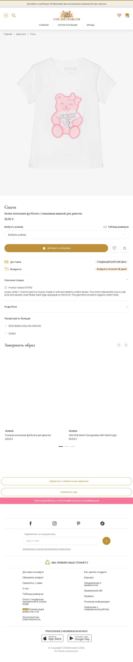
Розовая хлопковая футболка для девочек (28, 435)
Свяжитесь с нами (32, 583)
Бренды (90, 25)
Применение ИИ (93, 590)
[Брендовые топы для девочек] (22, 325)
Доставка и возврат (33, 572)
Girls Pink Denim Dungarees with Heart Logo (93, 435)
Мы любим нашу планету (66, 562)
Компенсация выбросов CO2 (33, 610)
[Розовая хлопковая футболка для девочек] (34, 388)
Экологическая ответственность (32, 618)
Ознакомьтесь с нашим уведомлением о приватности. (47, 549)
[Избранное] (119, 15)
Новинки (44, 25)
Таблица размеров (33, 593)
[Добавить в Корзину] (56, 248)
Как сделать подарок (95, 572)
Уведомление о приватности (92, 584)
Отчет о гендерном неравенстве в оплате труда (34, 601)
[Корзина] (127, 15)
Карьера (88, 577)
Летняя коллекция (67, 25)
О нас (26, 588)
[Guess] (10, 333)
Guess (10, 207)
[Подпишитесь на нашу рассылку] (106, 541)
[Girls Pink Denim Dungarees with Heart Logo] (98, 388)
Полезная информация (97, 601)
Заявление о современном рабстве (96, 608)
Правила (89, 596)
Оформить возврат (33, 577)
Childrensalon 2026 (73, 647)
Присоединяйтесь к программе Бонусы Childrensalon (66, 500)
